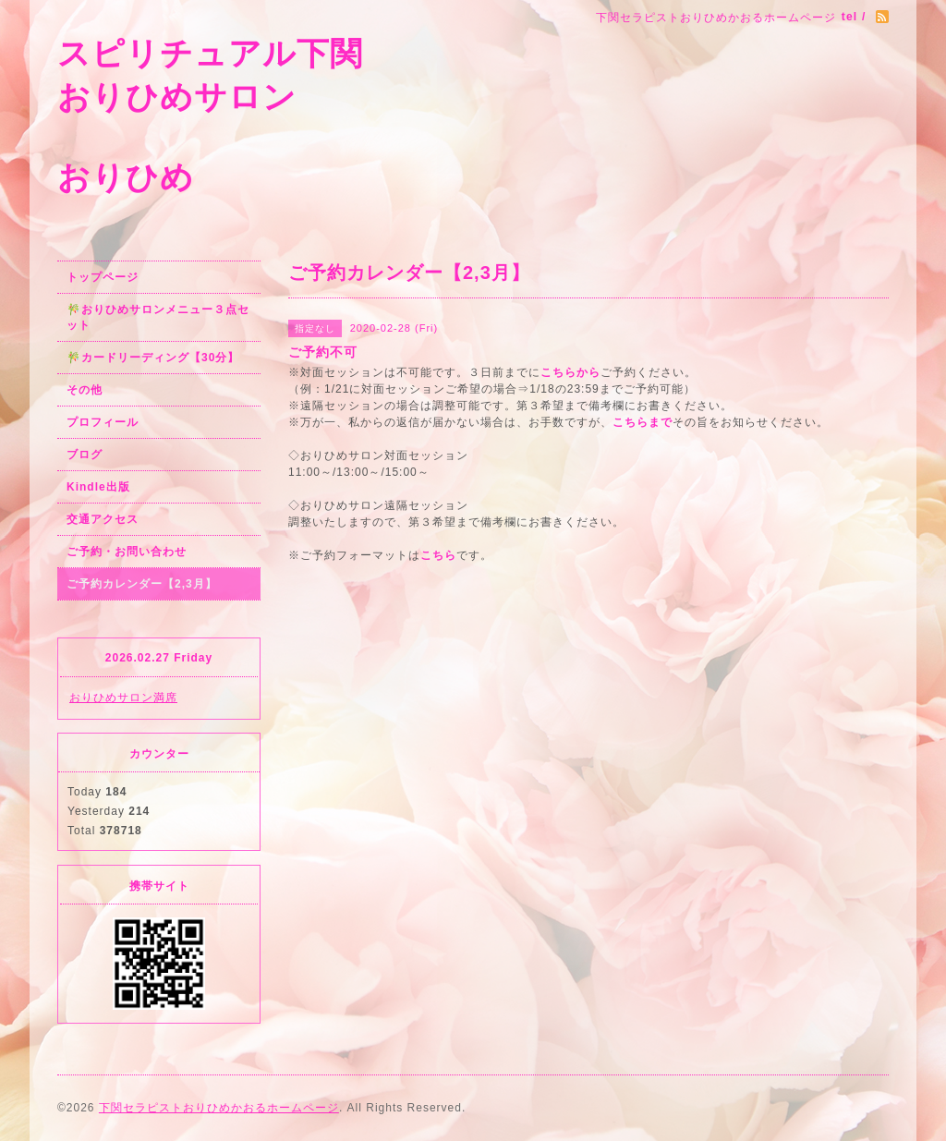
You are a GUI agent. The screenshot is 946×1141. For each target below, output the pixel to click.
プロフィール (103, 422)
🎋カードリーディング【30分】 (153, 357)
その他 (85, 389)
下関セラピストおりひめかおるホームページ (219, 1107)
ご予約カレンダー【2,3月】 (142, 583)
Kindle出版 (98, 486)
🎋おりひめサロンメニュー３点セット (158, 317)
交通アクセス (103, 519)
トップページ (103, 277)
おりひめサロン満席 (123, 697)
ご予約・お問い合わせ (127, 551)
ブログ (85, 454)
